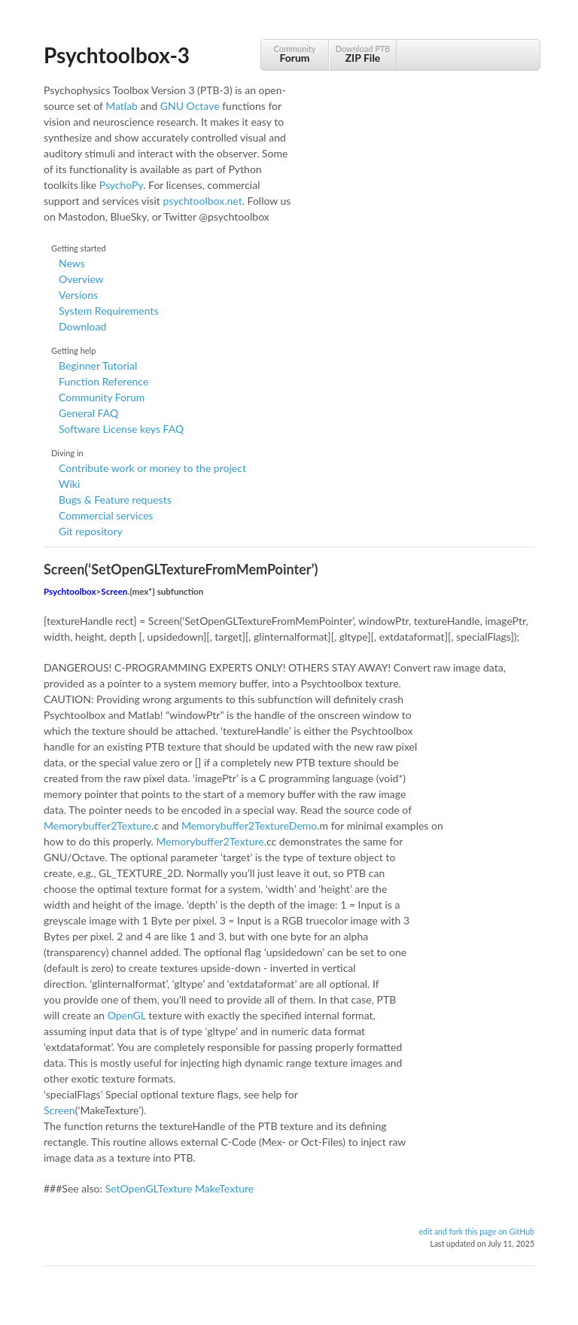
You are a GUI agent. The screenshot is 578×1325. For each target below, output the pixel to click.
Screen (114, 591)
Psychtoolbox (70, 591)
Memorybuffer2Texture (97, 825)
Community (294, 54)
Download (82, 326)
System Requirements (108, 310)
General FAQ (88, 413)
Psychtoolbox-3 (117, 55)
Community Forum (101, 397)
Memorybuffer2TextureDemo (249, 825)
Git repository (91, 531)
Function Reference (103, 381)
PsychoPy (121, 184)
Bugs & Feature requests (115, 499)
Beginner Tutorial (98, 365)
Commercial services (106, 515)
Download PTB (363, 54)
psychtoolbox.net (202, 200)
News (72, 263)
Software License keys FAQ (121, 428)
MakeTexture (224, 1188)
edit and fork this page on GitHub (476, 1231)
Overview (81, 279)
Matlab (121, 105)
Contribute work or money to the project (152, 467)
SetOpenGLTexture (149, 1188)
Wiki (69, 483)
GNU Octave (190, 105)
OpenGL (127, 1015)
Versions (78, 294)
